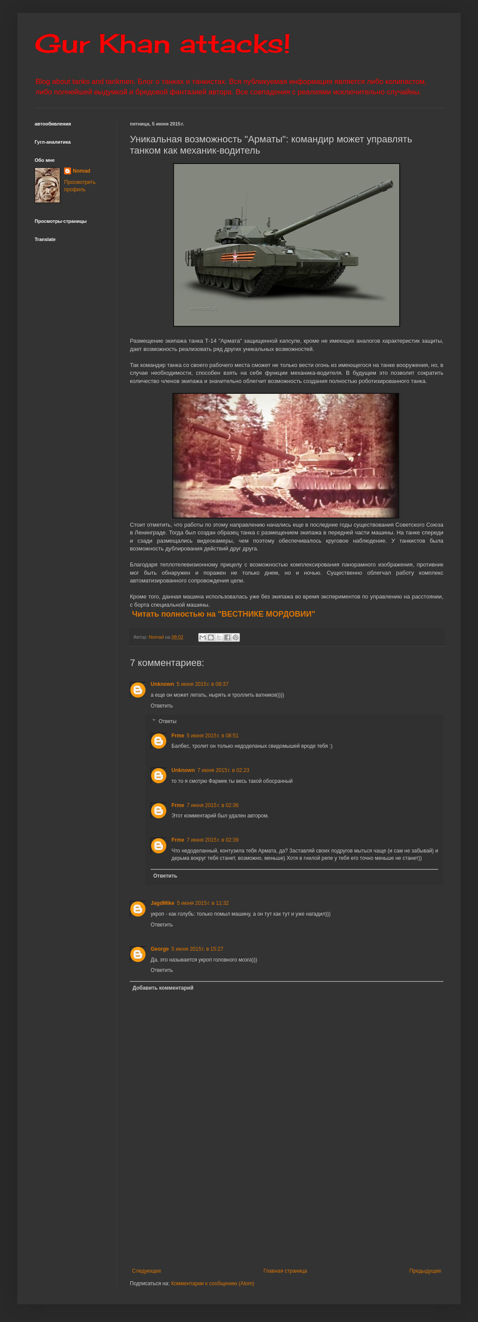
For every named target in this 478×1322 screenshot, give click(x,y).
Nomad (81, 171)
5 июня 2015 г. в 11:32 (203, 903)
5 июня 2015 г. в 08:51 (213, 736)
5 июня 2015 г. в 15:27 (197, 949)
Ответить (162, 706)
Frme (177, 736)
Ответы (167, 721)
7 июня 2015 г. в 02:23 (223, 770)
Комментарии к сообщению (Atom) (212, 1283)
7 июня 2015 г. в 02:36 (213, 805)
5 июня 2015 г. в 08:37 (203, 684)
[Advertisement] (287, 1224)
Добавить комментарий (163, 988)
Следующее (146, 1271)
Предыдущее (425, 1271)
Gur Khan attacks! (163, 43)
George (160, 949)
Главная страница (285, 1271)
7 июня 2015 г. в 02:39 (213, 840)
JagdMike (162, 903)
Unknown (162, 684)
